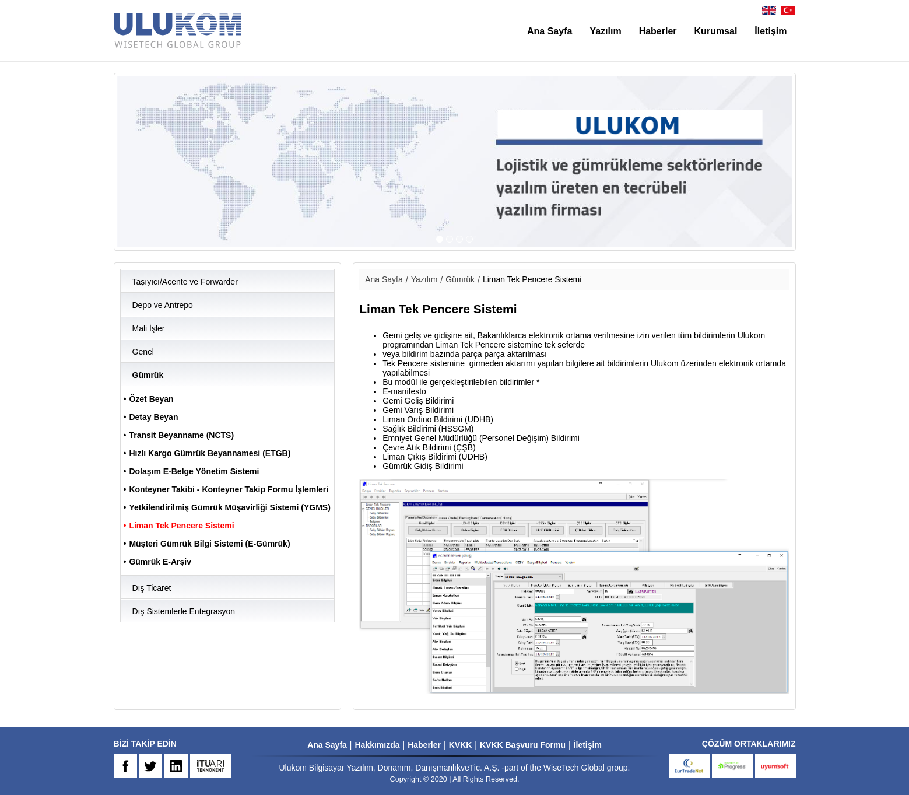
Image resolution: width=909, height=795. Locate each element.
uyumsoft (775, 766)
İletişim (770, 31)
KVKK (460, 745)
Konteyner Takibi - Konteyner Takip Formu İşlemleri (228, 489)
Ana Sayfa (549, 31)
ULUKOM (178, 31)
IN (176, 766)
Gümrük (148, 375)
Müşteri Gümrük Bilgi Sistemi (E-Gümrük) (209, 543)
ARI (210, 766)
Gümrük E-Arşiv (160, 561)
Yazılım (605, 31)
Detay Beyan (153, 417)
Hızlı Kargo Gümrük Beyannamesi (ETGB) (209, 453)
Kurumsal (716, 31)
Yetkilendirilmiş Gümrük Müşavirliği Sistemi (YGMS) (229, 507)
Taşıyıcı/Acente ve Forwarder (185, 281)
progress (732, 766)
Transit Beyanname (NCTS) (181, 435)
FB (125, 766)
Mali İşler (148, 328)
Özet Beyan (151, 399)
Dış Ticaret (151, 588)
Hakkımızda (377, 745)
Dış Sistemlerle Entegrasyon (184, 611)
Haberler (658, 31)
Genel (143, 351)
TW (150, 766)
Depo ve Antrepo (162, 305)
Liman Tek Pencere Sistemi (181, 525)
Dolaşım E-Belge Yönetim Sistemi (194, 471)
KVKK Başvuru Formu (523, 745)
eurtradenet (689, 766)
